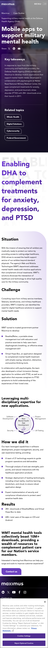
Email (19, 48)
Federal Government (16, 138)
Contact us (11, 571)
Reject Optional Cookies (24, 643)
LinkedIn (14, 48)
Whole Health (13, 117)
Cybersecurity (13, 131)
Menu (40, 4)
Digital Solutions (14, 124)
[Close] (45, 602)
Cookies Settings (23, 636)
